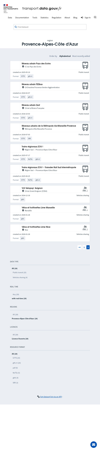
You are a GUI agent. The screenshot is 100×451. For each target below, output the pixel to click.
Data (10, 17)
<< (80, 247)
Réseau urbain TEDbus (32, 84)
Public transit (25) (19, 272)
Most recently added (81, 56)
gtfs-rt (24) (17, 363)
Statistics (44, 17)
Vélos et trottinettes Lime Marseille (38, 208)
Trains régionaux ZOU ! (32, 147)
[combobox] (50, 27)
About (67, 17)
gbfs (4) (15, 378)
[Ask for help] (93, 444)
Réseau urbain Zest (31, 105)
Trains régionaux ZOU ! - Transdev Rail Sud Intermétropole (49, 167)
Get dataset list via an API (51, 396)
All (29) (15, 314)
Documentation (22, 17)
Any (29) (16, 294)
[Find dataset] (50, 27)
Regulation (56, 17)
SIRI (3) (15, 383)
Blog (75, 17)
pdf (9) (15, 368)
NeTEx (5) (16, 373)
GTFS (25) (16, 358)
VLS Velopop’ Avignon (32, 188)
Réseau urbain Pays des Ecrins (36, 64)
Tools (34, 17)
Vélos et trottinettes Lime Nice (36, 227)
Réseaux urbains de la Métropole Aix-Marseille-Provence (49, 126)
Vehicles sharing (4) (20, 277)
